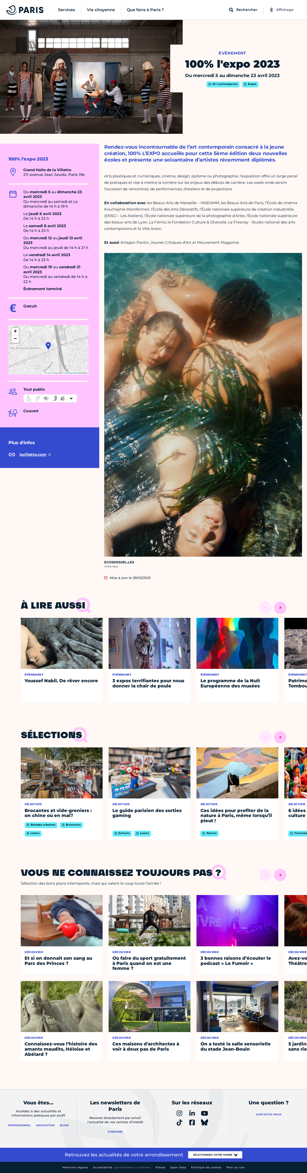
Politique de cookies (206, 1167)
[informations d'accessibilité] (50, 398)
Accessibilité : (122, 1167)
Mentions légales (75, 1167)
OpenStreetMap (70, 373)
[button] (48, 346)
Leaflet (48, 373)
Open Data (178, 1167)
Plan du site (236, 1167)
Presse (160, 1167)
